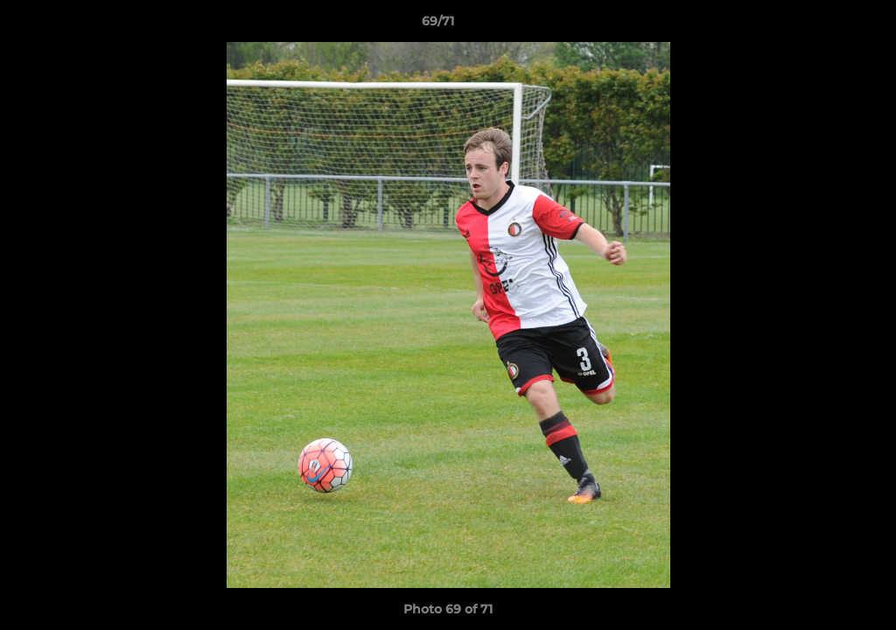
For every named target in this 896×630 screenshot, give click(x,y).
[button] (822, 25)
